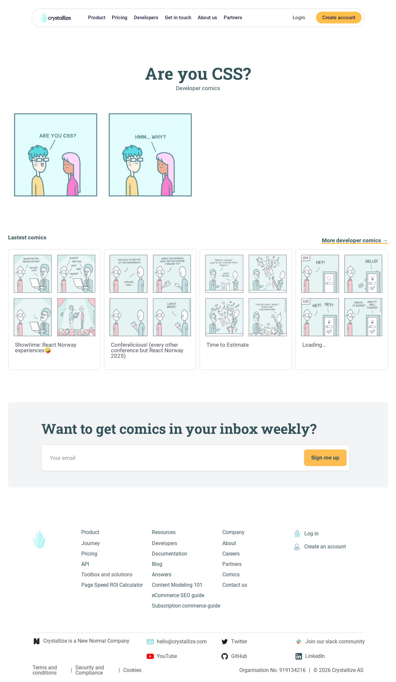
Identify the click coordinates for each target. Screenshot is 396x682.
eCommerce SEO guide (178, 595)
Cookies (132, 670)
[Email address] (195, 458)
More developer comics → (355, 240)
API (85, 564)
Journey (90, 543)
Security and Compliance (89, 670)
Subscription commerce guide (186, 606)
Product (96, 17)
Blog (157, 564)
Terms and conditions (45, 670)
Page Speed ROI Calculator (112, 585)
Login (299, 17)
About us (207, 17)
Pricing (119, 17)
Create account (338, 17)
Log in (306, 534)
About (229, 543)
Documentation (169, 554)
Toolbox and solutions (106, 574)
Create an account (319, 547)
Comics (231, 574)
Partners (233, 17)
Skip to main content (3, 4)
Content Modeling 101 (177, 585)
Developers (146, 17)
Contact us (234, 585)
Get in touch (178, 17)
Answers (161, 574)
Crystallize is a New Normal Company (81, 641)
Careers (231, 554)
